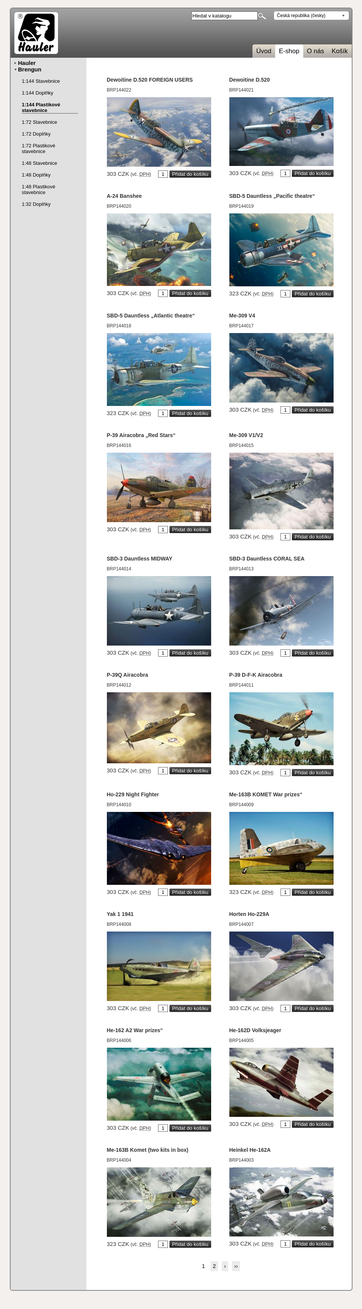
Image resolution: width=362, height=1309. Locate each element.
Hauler (27, 63)
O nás (315, 51)
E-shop (289, 51)
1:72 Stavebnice (39, 122)
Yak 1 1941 (120, 914)
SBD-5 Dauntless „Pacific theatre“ (272, 196)
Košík (340, 51)
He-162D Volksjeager (255, 1030)
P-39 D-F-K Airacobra (255, 675)
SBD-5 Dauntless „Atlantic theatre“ (151, 316)
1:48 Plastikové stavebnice (38, 189)
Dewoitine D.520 (249, 80)
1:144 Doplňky (37, 93)
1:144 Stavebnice (41, 81)
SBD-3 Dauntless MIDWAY (139, 559)
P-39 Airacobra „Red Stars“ (141, 435)
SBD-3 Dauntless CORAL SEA (267, 559)
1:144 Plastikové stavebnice (41, 107)
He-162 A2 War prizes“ (135, 1030)
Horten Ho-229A (249, 914)
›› (236, 1266)
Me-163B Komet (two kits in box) (147, 1150)
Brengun (30, 69)
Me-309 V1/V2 (246, 435)
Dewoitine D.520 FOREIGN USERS (150, 80)
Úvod (263, 51)
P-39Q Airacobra (127, 675)
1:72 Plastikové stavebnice (38, 148)
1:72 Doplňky (36, 134)
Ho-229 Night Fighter (133, 794)
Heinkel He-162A (250, 1150)
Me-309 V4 (242, 316)
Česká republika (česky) (301, 15)
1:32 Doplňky (36, 204)
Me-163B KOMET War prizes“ (265, 794)
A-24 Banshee (124, 196)
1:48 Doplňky (36, 175)
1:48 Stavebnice (39, 163)
